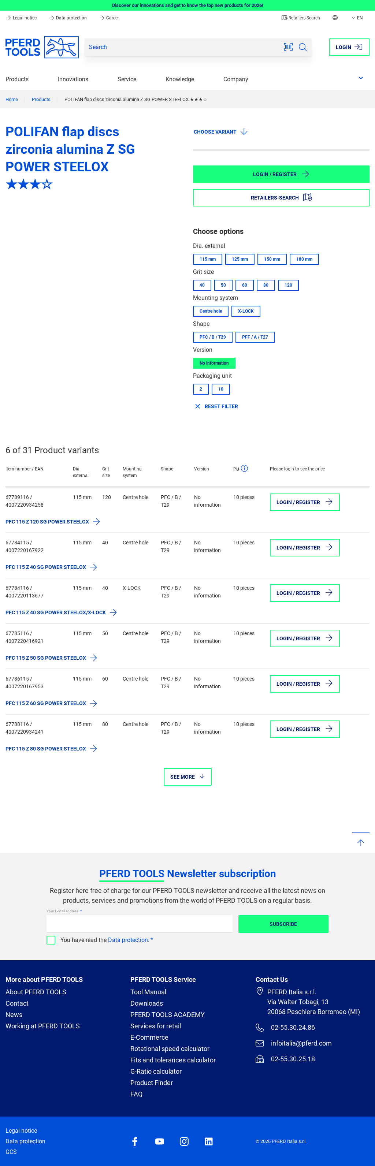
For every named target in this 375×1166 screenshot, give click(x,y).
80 (265, 285)
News (13, 1014)
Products (17, 79)
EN (356, 18)
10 (220, 389)
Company (235, 79)
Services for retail (155, 1026)
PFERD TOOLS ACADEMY (167, 1014)
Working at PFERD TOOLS (42, 1026)
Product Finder (151, 1083)
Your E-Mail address (63, 911)
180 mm (304, 259)
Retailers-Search (301, 18)
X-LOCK (246, 311)
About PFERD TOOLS (35, 992)
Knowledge (180, 79)
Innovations (73, 79)
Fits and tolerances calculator (173, 1060)
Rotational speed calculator (169, 1049)
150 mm (272, 259)
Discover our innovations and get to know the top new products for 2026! (187, 5)
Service (127, 79)
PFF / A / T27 (255, 337)
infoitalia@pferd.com (294, 1043)
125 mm (240, 259)
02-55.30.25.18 (285, 1059)
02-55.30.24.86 (285, 1028)
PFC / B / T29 (213, 337)
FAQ (136, 1094)
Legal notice (21, 18)
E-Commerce (149, 1037)
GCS (11, 1151)
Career (109, 18)
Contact (17, 1003)
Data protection (68, 18)
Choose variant (221, 131)
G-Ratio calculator (156, 1071)
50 (223, 285)
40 (202, 285)
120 (288, 285)
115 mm (208, 259)
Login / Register (281, 174)
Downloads (146, 1003)
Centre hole (211, 311)
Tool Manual (148, 992)
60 (244, 285)
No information (214, 363)
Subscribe (283, 924)
